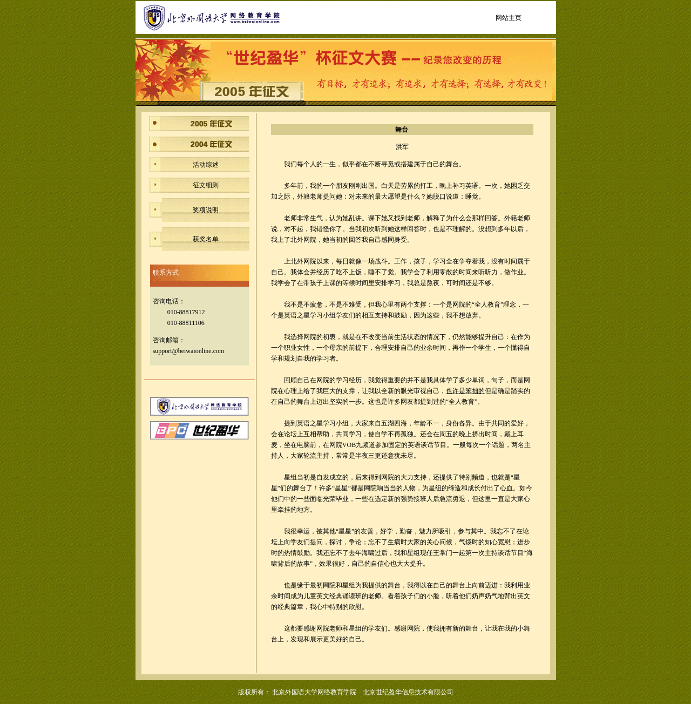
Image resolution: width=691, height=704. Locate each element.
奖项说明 (206, 210)
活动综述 (206, 164)
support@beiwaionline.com (189, 351)
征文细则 (206, 185)
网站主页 (508, 18)
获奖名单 (206, 239)
